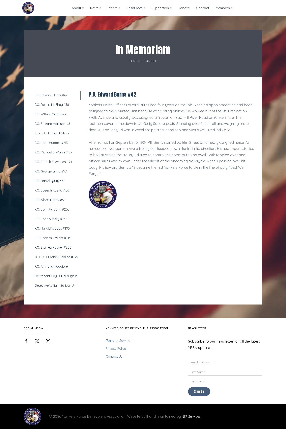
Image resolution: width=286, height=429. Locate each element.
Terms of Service (118, 341)
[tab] (56, 95)
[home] (28, 8)
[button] (78, 8)
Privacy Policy (116, 348)
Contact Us (114, 356)
